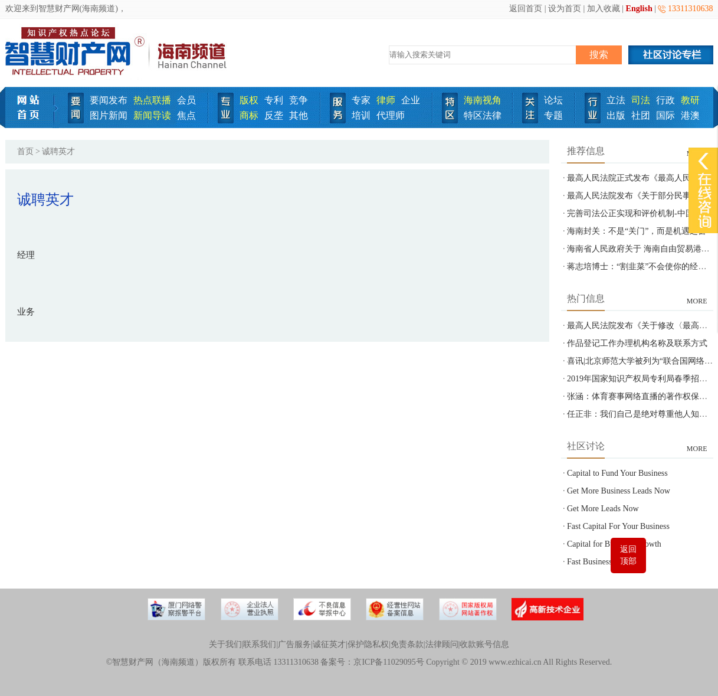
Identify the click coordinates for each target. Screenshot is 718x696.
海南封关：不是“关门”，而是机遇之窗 (636, 231)
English (639, 8)
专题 (553, 115)
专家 (361, 100)
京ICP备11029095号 (388, 662)
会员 (186, 100)
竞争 (298, 100)
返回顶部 (628, 555)
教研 (690, 100)
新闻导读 (152, 115)
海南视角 (482, 100)
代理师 (390, 115)
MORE (697, 301)
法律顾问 (441, 644)
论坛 (553, 100)
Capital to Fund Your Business (617, 473)
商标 (249, 115)
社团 (640, 115)
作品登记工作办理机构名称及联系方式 (637, 343)
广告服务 (294, 644)
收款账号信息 (484, 644)
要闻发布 (108, 100)
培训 (361, 115)
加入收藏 (603, 8)
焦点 (186, 115)
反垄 (273, 115)
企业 (410, 100)
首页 (25, 151)
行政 (665, 100)
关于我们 (225, 644)
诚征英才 (329, 644)
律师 (385, 100)
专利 (273, 100)
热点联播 (152, 100)
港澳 (690, 115)
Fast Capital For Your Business (618, 526)
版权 (249, 100)
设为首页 (564, 8)
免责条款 (407, 644)
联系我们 (259, 644)
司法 (640, 100)
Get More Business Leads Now (618, 490)
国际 (665, 115)
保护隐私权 (368, 644)
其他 (298, 115)
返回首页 (525, 8)
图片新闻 (108, 115)
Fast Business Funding (604, 561)
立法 (615, 100)
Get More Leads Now (603, 508)
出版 (615, 115)
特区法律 (482, 115)
